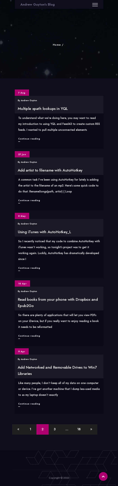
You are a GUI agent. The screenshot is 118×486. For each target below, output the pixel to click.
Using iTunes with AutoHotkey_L (44, 232)
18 (79, 429)
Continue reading (29, 139)
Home (57, 44)
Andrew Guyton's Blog (37, 4)
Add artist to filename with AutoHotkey (50, 170)
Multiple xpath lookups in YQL (43, 108)
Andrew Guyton (29, 100)
